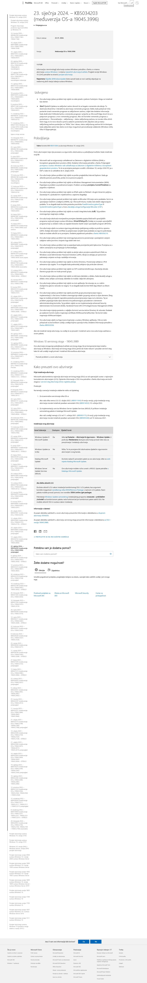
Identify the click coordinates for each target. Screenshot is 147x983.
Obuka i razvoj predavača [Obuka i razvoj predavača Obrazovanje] (59, 970)
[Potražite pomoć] (132, 2)
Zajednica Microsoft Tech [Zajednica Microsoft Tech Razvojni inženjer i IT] (103, 965)
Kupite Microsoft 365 (99, 3)
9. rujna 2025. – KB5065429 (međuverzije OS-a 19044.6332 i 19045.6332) (19, 159)
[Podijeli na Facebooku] (35, 531)
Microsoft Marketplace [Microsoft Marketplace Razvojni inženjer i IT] (103, 968)
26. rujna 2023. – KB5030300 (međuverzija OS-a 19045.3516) (19, 612)
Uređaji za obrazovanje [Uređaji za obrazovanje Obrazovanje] (59, 956)
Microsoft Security (82, 593)
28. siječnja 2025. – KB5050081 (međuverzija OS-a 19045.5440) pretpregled (19, 337)
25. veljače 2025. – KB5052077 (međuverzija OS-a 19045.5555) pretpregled (19, 318)
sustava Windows (51, 72)
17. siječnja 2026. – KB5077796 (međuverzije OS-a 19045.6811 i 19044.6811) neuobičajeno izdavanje (19, 76)
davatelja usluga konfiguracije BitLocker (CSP (85, 207)
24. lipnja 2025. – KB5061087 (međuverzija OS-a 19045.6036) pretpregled (19, 217)
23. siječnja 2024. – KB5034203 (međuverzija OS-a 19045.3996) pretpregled (19, 549)
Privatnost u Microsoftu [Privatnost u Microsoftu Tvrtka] (125, 960)
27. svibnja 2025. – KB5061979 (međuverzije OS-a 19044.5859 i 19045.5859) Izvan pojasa (19, 254)
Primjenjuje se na (41, 25)
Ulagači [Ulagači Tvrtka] (121, 963)
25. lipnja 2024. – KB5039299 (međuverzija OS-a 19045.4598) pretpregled (19, 458)
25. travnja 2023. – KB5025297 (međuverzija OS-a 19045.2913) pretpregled (19, 702)
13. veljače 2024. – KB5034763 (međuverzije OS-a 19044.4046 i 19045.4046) (19, 540)
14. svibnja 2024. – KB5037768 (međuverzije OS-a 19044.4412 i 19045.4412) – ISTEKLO (19, 486)
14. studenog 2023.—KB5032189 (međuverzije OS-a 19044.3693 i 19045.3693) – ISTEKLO (19, 586)
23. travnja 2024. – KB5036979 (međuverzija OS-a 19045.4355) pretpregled (19, 495)
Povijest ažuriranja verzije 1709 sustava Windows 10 (19, 898)
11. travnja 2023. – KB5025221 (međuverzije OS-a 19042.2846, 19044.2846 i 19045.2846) (19, 712)
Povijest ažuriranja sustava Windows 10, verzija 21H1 (18, 841)
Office (47, 3)
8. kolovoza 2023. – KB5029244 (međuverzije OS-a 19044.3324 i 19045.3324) (19, 637)
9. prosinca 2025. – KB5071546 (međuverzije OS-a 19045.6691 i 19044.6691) (19, 107)
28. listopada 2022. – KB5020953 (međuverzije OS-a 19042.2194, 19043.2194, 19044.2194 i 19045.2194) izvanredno (19, 825)
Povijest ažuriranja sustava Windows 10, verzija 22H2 (18, 16)
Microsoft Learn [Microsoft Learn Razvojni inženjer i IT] (101, 956)
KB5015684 (54, 146)
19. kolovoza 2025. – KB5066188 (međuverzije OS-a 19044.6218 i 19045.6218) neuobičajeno (19, 179)
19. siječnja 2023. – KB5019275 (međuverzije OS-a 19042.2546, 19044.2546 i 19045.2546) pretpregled (19, 769)
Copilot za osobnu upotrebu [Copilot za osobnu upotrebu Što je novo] (14, 956)
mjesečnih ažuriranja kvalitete (76, 72)
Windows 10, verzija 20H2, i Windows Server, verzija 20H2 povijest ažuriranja (19, 848)
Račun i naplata (75, 3)
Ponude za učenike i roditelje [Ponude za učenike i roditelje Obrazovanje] (60, 973)
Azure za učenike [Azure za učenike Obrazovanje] (57, 977)
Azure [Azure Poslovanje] (74, 960)
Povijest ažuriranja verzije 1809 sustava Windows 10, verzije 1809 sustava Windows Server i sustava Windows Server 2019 (19, 883)
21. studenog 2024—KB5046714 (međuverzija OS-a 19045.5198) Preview (19, 365)
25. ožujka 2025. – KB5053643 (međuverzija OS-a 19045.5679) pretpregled (19, 299)
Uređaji (63, 3)
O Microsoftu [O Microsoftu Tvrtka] (122, 956)
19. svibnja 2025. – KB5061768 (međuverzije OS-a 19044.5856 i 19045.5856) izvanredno (19, 264)
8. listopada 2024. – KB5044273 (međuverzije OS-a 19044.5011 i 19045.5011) (19, 393)
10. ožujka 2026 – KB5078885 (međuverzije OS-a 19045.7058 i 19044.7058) (19, 45)
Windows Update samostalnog (56, 497)
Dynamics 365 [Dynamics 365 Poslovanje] (77, 963)
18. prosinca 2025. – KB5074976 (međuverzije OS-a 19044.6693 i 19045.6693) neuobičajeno (19, 97)
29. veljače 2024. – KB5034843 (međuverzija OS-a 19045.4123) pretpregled (19, 530)
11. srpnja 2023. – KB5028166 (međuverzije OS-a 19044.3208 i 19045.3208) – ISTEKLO (19, 653)
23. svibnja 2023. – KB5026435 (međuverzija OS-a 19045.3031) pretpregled (19, 681)
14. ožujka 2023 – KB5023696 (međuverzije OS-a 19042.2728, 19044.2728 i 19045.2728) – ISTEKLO (19, 735)
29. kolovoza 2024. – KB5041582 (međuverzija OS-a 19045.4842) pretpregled (19, 421)
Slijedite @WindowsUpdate (55, 79)
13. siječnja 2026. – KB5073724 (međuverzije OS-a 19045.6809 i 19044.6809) (19, 87)
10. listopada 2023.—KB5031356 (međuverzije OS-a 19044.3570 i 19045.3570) (19, 603)
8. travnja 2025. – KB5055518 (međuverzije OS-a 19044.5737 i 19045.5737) (19, 290)
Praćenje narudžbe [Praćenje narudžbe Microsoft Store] (35, 963)
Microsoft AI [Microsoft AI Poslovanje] (76, 953)
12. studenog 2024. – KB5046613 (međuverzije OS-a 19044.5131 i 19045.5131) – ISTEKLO (19, 374)
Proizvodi (54, 3)
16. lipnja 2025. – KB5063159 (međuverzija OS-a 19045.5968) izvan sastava (19, 226)
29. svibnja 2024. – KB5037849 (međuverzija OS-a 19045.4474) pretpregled (19, 476)
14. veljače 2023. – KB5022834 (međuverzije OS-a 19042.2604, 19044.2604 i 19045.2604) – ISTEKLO (19, 757)
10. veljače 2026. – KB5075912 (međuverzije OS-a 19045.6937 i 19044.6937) (19, 55)
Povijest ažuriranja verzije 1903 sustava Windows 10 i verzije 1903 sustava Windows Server (19, 874)
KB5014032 (84, 403)
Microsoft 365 (38, 3)
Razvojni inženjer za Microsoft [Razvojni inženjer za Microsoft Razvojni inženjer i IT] (105, 953)
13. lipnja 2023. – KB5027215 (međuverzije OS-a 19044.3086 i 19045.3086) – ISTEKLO (19, 672)
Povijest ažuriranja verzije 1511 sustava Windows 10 (19, 919)
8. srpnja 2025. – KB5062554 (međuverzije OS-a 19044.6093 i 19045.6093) (19, 208)
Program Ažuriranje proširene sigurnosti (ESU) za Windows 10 (19, 28)
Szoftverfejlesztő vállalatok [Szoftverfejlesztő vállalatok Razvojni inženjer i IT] (104, 975)
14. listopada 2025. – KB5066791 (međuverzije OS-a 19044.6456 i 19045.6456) (19, 141)
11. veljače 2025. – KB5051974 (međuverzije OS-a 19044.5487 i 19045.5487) (19, 327)
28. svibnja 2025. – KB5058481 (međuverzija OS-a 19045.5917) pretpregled (19, 245)
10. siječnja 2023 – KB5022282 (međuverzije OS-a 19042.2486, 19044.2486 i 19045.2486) (19, 780)
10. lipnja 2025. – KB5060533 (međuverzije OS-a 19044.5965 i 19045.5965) (19, 236)
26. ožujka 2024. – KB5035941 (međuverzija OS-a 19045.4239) (19, 513)
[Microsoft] (14, 3)
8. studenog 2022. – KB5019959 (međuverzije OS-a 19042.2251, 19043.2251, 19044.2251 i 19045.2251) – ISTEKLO (19, 814)
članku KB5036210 (101, 233)
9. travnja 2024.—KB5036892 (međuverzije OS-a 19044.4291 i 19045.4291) (19, 504)
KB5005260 (84, 418)
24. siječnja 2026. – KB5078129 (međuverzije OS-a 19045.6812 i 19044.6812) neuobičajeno (19, 65)
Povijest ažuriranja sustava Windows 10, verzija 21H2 (18, 835)
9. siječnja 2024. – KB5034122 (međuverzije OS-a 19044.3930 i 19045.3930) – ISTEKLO (19, 558)
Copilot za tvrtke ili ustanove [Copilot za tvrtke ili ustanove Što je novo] (14, 953)
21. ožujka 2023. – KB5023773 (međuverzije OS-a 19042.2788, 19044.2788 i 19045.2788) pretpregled (19, 723)
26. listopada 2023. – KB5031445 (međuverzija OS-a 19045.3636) (19, 595)
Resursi (86, 3)
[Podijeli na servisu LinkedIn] (39, 531)
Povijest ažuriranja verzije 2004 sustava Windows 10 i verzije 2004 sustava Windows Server (19, 857)
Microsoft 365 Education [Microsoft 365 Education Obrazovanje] (59, 963)
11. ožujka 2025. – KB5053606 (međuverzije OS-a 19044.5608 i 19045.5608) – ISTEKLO (19, 309)
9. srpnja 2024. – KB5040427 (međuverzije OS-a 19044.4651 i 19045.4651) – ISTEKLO (19, 448)
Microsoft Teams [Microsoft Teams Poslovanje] (77, 977)
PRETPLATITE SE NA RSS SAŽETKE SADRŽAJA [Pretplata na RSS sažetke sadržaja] (52, 537)
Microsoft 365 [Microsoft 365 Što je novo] (11, 960)
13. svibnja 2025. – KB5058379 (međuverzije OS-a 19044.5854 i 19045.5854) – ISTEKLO (19, 273)
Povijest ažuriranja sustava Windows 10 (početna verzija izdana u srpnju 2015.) (18, 926)
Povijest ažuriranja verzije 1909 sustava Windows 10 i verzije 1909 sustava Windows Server (19, 865)
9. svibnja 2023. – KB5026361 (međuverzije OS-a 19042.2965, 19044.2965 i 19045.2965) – (19, 692)
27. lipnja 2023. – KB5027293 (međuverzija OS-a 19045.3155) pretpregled (19, 663)
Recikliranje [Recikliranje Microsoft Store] (34, 966)
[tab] (40, 570)
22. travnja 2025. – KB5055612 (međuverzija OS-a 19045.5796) (19, 282)
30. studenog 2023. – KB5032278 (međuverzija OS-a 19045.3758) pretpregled (19, 577)
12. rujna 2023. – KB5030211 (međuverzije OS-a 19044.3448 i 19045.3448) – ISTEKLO (19, 620)
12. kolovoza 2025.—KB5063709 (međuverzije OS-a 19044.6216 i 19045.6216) (19, 189)
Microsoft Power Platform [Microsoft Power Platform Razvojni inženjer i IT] (103, 972)
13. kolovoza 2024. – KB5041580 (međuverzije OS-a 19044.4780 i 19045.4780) (19, 430)
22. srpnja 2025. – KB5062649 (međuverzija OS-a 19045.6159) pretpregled (19, 198)
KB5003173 (82, 415)
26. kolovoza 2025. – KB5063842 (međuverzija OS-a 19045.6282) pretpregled (19, 169)
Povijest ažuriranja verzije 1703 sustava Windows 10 (19, 904)
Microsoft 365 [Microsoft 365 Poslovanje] (77, 966)
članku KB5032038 (47, 325)
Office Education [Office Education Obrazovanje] (57, 966)
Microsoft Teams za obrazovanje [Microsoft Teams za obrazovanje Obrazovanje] (61, 960)
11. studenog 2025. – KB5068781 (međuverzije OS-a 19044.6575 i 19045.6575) (19, 117)
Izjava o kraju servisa (17, 134)
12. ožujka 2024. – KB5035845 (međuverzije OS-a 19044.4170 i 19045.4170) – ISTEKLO (19, 521)
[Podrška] (28, 3)
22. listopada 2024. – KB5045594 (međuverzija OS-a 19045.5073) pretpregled (19, 383)
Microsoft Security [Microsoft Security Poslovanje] (78, 956)
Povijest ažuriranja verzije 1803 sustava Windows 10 (19, 891)
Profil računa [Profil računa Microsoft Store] (34, 953)
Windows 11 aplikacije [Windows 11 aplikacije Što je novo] (13, 963)
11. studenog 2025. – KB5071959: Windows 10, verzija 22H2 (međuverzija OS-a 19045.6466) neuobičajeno (19, 127)
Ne (96, 942)
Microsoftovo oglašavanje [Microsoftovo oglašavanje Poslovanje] (80, 970)
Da (84, 942)
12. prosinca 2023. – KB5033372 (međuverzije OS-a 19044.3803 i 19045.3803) (19, 568)
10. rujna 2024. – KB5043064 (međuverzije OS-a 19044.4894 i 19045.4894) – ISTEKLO (19, 411)
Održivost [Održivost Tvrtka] (121, 966)
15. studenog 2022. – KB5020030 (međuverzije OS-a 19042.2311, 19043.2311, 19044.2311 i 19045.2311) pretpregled (19, 802)
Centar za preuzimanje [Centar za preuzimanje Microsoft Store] (37, 956)
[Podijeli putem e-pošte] (44, 531)
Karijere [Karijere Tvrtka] (121, 953)
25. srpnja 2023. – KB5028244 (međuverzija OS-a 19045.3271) (19, 645)
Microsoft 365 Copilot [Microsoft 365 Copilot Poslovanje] (79, 973)
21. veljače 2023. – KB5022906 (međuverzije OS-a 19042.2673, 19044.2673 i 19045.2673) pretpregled (19, 746)
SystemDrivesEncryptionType (50, 207)
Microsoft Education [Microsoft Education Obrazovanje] (58, 953)
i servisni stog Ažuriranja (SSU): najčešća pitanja (58, 382)
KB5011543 (76, 400)
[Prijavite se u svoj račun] (137, 2)
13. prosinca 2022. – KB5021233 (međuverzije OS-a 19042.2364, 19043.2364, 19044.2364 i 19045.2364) (19, 791)
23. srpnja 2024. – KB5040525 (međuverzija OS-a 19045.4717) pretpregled (19, 439)
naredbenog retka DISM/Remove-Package (67, 490)
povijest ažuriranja (65, 74)
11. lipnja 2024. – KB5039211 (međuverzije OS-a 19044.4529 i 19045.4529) (19, 467)
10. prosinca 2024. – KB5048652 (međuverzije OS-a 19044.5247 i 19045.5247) (19, 355)
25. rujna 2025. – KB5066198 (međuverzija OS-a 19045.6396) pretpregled (19, 150)
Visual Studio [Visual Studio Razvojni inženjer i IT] (100, 979)
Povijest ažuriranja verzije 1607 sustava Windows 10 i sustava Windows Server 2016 (19, 912)
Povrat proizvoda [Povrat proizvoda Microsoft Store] (35, 960)
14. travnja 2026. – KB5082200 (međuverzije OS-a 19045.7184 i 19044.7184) (19, 36)
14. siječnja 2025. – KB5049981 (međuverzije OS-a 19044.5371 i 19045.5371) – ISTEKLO (19, 346)
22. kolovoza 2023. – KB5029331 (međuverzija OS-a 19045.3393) (19, 628)
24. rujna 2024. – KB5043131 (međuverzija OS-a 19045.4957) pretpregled (19, 402)
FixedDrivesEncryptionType (92, 204)
